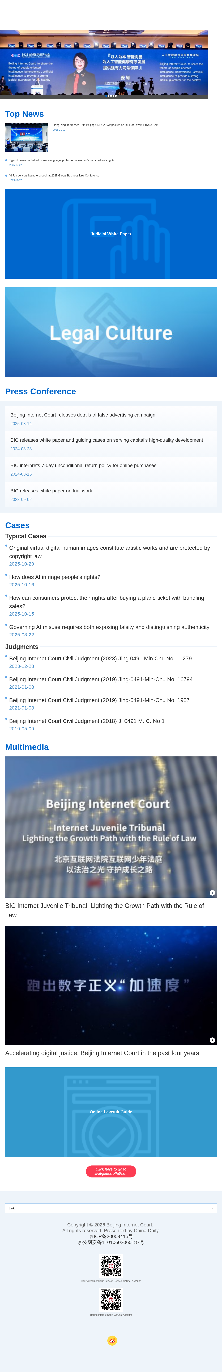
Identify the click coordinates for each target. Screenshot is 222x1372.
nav (201, 15)
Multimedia (27, 747)
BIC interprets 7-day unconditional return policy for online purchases (83, 465)
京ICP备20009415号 (111, 1236)
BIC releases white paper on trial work (51, 490)
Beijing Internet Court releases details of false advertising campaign (82, 415)
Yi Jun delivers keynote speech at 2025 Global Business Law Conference (54, 175)
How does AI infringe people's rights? (54, 577)
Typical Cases (25, 536)
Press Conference (40, 391)
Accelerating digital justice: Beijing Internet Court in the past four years (102, 1053)
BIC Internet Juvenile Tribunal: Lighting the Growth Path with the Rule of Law (104, 910)
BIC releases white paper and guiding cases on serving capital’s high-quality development (106, 440)
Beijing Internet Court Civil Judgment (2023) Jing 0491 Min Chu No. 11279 (100, 658)
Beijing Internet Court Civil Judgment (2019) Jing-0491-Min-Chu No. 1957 (99, 700)
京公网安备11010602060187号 (111, 1242)
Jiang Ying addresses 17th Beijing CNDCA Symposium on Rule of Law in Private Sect (105, 124)
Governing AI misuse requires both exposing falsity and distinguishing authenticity (109, 627)
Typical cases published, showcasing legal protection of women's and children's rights (61, 160)
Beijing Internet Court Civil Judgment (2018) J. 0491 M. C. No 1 (87, 721)
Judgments (22, 646)
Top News (24, 113)
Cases (17, 525)
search (215, 15)
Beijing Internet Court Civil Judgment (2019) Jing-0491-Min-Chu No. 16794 (101, 679)
